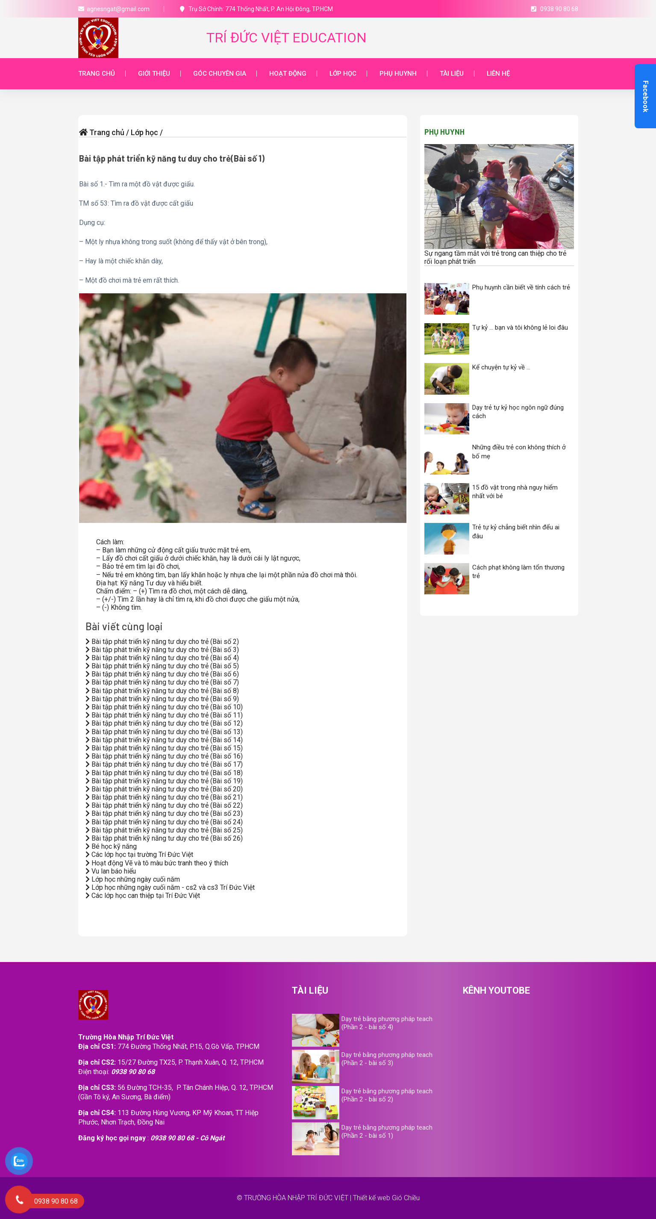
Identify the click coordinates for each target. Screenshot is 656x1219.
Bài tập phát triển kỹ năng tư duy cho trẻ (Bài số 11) (164, 715)
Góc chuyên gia (219, 73)
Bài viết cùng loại (124, 626)
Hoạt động (287, 73)
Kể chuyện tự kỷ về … (501, 367)
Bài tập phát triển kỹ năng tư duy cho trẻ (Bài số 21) (164, 797)
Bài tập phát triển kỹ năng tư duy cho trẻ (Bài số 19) (164, 781)
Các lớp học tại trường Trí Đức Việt (139, 854)
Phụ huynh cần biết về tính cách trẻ (521, 287)
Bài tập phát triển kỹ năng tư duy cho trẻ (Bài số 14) (164, 740)
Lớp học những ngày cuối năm (132, 879)
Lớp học (342, 73)
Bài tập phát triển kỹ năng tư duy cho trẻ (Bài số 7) (162, 682)
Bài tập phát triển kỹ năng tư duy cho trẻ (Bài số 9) (162, 699)
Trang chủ (96, 73)
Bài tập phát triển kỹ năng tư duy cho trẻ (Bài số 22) (164, 805)
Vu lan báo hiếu (110, 871)
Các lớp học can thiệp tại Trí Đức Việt (142, 895)
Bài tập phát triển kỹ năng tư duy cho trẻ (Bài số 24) (164, 822)
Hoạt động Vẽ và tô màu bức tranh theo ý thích (156, 863)
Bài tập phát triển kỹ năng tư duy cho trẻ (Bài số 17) (164, 764)
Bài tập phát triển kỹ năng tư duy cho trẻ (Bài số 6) (162, 674)
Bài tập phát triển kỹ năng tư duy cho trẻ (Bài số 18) (164, 773)
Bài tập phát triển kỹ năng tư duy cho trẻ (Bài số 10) (164, 707)
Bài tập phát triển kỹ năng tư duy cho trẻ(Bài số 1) (172, 158)
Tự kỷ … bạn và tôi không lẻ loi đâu (520, 327)
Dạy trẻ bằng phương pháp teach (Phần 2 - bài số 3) (386, 1059)
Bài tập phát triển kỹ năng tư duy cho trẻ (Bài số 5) (162, 666)
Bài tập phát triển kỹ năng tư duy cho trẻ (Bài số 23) (164, 813)
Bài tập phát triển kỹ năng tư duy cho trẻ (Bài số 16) (164, 756)
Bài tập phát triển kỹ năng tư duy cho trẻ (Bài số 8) (162, 691)
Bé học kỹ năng (111, 846)
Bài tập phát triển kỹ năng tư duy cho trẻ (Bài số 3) (162, 650)
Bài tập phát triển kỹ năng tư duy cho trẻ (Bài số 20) (164, 789)
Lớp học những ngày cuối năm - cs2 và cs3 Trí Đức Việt (170, 887)
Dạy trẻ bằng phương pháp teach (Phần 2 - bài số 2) (386, 1095)
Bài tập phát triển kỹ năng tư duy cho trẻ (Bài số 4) (162, 658)
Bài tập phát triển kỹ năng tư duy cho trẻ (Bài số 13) (164, 732)
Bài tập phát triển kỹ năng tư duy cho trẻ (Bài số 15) (164, 748)
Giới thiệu (154, 73)
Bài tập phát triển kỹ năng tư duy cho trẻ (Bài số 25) (164, 830)
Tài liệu (452, 73)
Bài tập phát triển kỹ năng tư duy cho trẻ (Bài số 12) (164, 723)
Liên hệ (498, 73)
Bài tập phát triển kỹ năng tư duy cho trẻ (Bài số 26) (164, 838)
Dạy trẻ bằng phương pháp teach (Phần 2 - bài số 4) (386, 1023)
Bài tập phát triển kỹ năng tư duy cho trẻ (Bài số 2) (162, 642)
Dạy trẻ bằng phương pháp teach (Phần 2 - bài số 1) (386, 1131)
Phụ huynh (398, 73)
